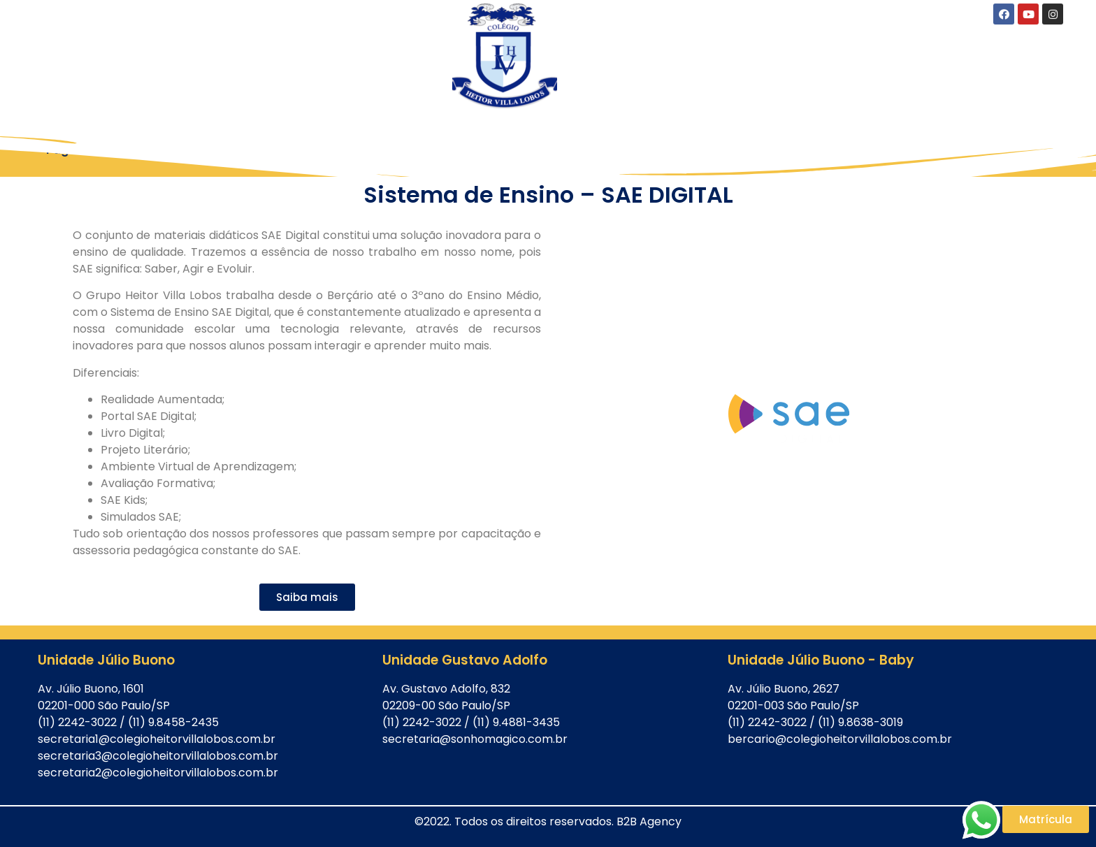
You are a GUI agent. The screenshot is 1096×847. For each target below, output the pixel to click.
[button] (307, 597)
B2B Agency (649, 821)
